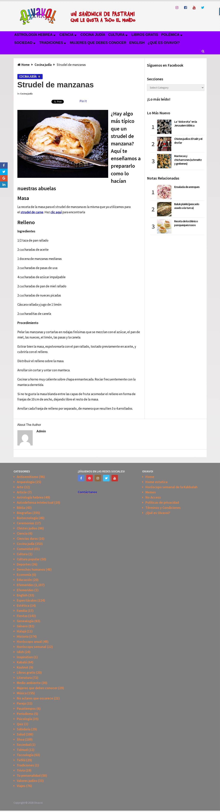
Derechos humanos (31, 569)
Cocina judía (92, 35)
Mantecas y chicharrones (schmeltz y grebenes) (188, 159)
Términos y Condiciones (163, 507)
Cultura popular (28, 559)
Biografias (24, 513)
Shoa (20, 739)
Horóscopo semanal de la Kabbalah (171, 487)
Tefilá (21, 760)
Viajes (21, 786)
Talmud (22, 750)
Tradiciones (51, 43)
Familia (22, 610)
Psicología (24, 719)
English (137, 43)
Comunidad (25, 549)
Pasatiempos (26, 708)
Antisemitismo (27, 476)
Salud (21, 734)
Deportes (24, 564)
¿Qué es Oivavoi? (164, 43)
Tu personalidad (29, 775)
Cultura (116, 35)
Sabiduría (23, 729)
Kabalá (22, 662)
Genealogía (25, 621)
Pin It (83, 101)
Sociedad (23, 43)
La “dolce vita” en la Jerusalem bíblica (185, 123)
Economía (24, 574)
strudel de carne (32, 212)
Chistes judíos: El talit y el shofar (188, 140)
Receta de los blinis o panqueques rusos (186, 223)
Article (22, 492)
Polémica (170, 35)
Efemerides (25, 585)
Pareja (21, 703)
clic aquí (56, 212)
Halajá (21, 631)
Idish (20, 652)
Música (22, 693)
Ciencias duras (27, 538)
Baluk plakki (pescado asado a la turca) (186, 206)
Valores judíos (27, 780)
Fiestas (22, 616)
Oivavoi (38, 802)
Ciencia (66, 35)
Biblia (21, 507)
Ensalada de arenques (186, 187)
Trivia (21, 770)
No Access (153, 497)
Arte (20, 487)
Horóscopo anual (29, 641)
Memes (150, 492)
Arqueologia (26, 482)
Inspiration (25, 657)
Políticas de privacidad (162, 502)
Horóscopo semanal (31, 646)
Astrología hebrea (33, 35)
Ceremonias (25, 523)
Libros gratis (145, 35)
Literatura (24, 677)
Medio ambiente (29, 683)
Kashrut (22, 667)
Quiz (20, 724)
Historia (22, 636)
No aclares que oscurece (35, 698)
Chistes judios (27, 528)
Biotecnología (27, 518)
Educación (24, 580)
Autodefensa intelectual (35, 502)
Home (149, 476)
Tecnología (25, 755)
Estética (23, 605)
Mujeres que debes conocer (98, 43)
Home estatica (156, 482)
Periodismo (25, 713)
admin (41, 431)
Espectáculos (27, 600)
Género (22, 626)
